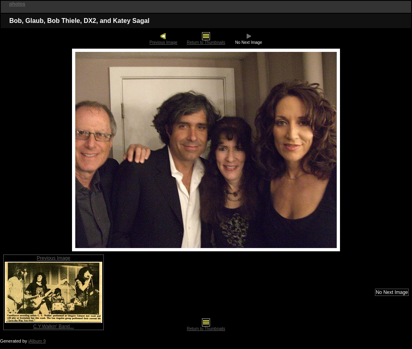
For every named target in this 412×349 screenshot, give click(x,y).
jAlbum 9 (36, 341)
